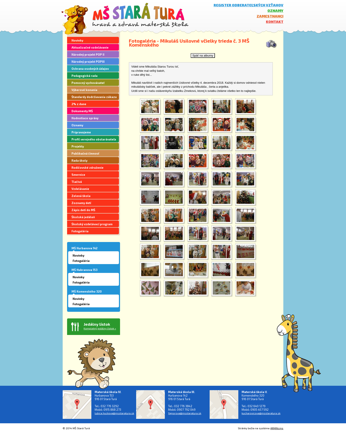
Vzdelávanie (80, 189)
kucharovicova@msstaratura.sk (261, 413)
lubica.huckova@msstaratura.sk (114, 413)
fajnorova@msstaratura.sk (184, 413)
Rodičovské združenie (87, 167)
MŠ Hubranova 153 (84, 270)
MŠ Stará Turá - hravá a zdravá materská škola (140, 15)
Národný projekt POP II (87, 54)
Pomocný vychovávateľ (87, 83)
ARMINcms (276, 428)
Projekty (77, 146)
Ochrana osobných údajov (90, 68)
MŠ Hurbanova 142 (84, 248)
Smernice (78, 174)
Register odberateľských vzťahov (248, 5)
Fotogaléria (79, 231)
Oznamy (275, 10)
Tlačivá (76, 181)
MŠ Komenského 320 (86, 291)
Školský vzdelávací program (92, 224)
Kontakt (274, 21)
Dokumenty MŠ (82, 111)
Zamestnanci (270, 16)
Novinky (77, 40)
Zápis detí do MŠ (83, 210)
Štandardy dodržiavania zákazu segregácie (94, 97)
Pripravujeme (81, 132)
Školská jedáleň (83, 217)
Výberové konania (84, 90)
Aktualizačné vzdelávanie (90, 47)
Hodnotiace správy (84, 118)
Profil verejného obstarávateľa (93, 139)
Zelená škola (80, 196)
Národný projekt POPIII (88, 61)
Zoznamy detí (81, 203)
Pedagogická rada (84, 76)
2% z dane (78, 104)
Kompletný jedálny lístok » (100, 328)
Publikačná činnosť (85, 153)
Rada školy (79, 160)
